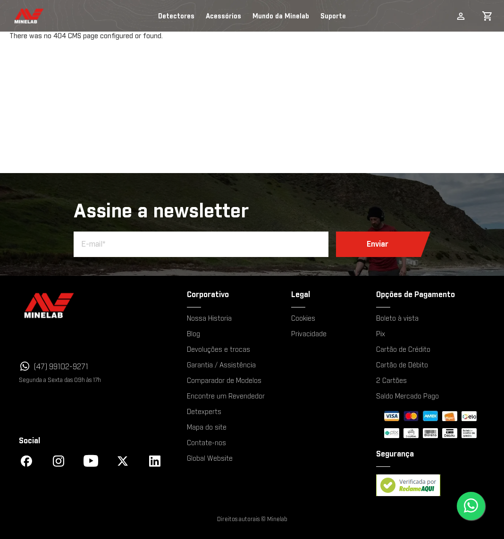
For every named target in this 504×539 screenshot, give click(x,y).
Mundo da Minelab (280, 16)
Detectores (176, 16)
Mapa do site (207, 427)
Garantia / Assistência (221, 365)
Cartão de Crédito (403, 350)
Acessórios (223, 16)
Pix (380, 334)
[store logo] (20, 16)
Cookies (303, 318)
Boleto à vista (397, 318)
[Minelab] (89, 305)
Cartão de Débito (402, 365)
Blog (193, 334)
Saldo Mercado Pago (407, 396)
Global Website (210, 459)
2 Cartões (391, 381)
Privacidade (309, 334)
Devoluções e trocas (218, 350)
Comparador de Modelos (224, 381)
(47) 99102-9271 (61, 367)
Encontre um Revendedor (226, 396)
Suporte (333, 16)
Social (29, 441)
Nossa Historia (209, 318)
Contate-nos (206, 443)
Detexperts (204, 412)
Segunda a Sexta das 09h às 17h (60, 380)
